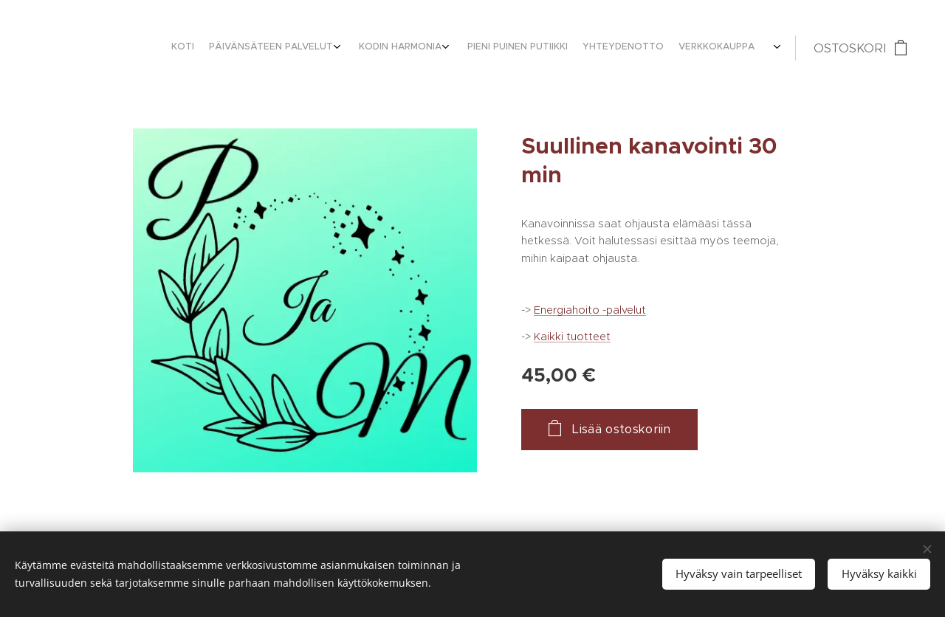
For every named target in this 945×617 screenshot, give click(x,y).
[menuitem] (671, 48)
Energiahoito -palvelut (590, 310)
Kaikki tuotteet (572, 336)
